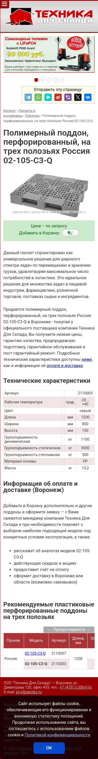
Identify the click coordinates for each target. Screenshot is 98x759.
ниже (87, 359)
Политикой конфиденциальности (57, 734)
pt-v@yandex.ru (29, 692)
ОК (49, 748)
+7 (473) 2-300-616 (75, 687)
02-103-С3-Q (35, 653)
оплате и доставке (65, 365)
